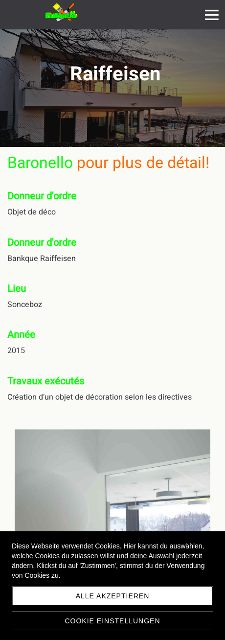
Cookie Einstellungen (112, 621)
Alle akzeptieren (113, 596)
